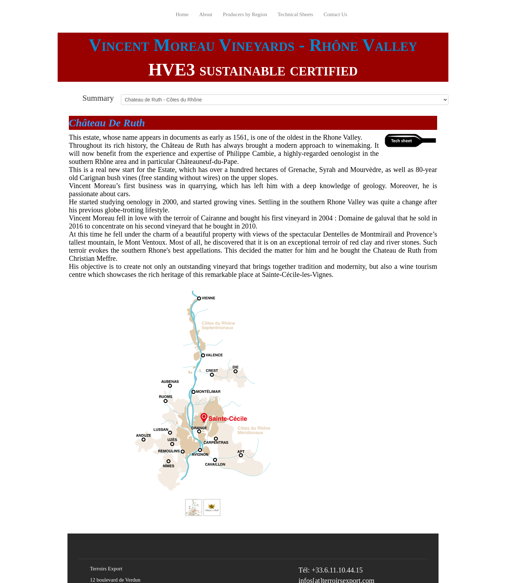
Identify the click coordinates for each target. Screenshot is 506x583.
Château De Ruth (107, 122)
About (206, 14)
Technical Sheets (295, 14)
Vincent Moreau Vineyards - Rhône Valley (253, 45)
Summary (98, 98)
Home (182, 14)
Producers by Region (245, 14)
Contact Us (335, 14)
